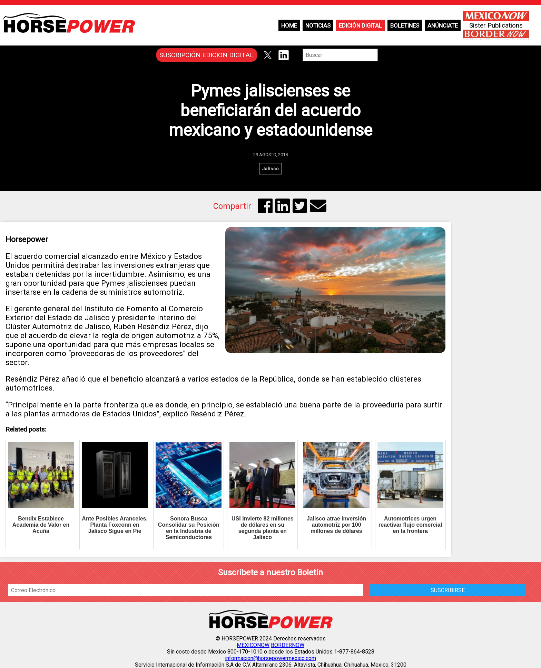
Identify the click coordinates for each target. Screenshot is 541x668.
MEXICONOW (253, 645)
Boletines (404, 25)
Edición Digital (360, 25)
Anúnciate (442, 25)
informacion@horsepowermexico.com (270, 658)
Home (289, 25)
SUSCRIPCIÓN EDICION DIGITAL (206, 55)
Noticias (318, 25)
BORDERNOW (287, 645)
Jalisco (270, 168)
